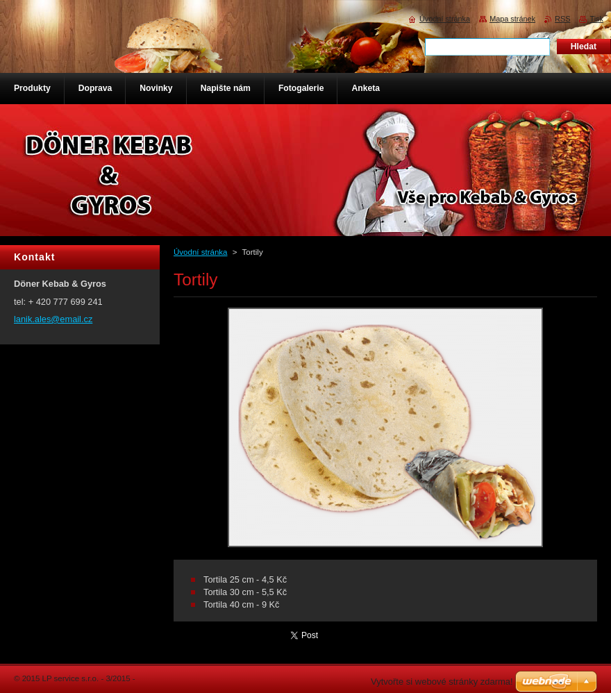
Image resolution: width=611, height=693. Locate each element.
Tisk (596, 19)
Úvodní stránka (200, 252)
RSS (562, 19)
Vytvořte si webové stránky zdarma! (442, 681)
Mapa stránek (512, 19)
